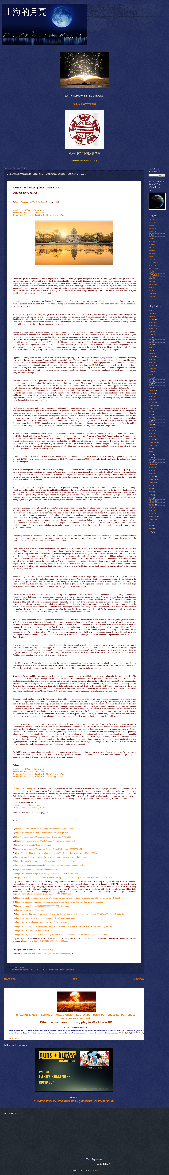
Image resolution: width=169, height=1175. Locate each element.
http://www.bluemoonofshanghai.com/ (31, 807)
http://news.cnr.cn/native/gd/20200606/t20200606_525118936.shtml (42, 906)
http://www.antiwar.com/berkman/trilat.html (33, 910)
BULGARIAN (153, 220)
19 (88, 459)
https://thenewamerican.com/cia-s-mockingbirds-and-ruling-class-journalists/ (45, 861)
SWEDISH (152, 293)
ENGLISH (52, 1101)
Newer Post (9, 979)
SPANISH (152, 290)
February (152, 316)
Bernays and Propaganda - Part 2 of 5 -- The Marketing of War (39, 215)
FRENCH (152, 238)
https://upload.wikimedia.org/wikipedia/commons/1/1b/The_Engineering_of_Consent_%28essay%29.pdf (57, 853)
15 (87, 420)
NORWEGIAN (153, 269)
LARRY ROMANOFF (56, 970)
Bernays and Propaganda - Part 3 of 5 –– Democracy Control (38, 776)
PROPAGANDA (70, 970)
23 (104, 686)
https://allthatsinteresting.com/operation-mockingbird (36, 869)
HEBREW (152, 250)
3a (38, 314)
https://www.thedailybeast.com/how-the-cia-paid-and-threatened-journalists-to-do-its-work (50, 857)
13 (80, 420)
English (45, 970)
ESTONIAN (153, 232)
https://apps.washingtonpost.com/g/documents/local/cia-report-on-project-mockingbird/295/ (51, 865)
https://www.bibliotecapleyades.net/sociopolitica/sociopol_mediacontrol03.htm (47, 873)
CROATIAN (153, 229)
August (151, 335)
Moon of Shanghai (43, 954)
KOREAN (152, 260)
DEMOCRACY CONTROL (21, 970)
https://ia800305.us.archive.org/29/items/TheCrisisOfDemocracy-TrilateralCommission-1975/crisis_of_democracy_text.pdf (64, 926)
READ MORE (14, 1039)
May (150, 344)
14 (83, 420)
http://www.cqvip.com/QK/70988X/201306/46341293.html (45, 941)
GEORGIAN (153, 241)
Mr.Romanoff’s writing (22, 789)
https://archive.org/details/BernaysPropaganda (33, 845)
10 (20, 390)
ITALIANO (152, 253)
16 (61, 436)
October (151, 329)
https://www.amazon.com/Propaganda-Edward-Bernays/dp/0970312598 (43, 837)
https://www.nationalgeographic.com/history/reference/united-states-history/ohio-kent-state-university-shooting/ (59, 902)
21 (130, 584)
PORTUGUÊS (93, 1101)
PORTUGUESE (154, 275)
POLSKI (151, 272)
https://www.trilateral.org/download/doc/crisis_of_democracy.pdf (41, 922)
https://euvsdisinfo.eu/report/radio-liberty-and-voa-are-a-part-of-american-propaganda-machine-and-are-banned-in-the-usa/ (64, 877)
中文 (150, 300)
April (150, 310)
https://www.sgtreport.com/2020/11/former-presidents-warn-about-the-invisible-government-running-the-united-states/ (62, 934)
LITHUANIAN (153, 263)
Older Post (138, 979)
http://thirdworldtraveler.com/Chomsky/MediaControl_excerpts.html (42, 833)
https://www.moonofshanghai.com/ (26, 805)
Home (74, 979)
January (151, 319)
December (152, 322)
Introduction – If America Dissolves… (28, 210)
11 (32, 390)
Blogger (95, 1170)
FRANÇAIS (58, 1015)
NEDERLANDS (154, 266)
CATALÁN (152, 223)
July (150, 338)
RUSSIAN (108, 1101)
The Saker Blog (38, 202)
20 (91, 459)
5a (96, 365)
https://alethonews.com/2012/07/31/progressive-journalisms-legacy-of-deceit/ (45, 829)
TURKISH (152, 296)
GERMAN (152, 244)
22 (41, 634)
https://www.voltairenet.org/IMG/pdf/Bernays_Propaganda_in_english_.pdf (45, 841)
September (152, 332)
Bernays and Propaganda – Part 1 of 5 (28, 213)
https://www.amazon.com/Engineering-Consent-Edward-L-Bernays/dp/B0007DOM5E (48, 849)
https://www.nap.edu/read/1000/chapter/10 (32, 930)
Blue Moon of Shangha (61, 954)
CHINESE (39, 1101)
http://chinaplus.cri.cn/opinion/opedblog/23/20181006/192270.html (44, 894)
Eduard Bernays (36, 970)
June (150, 341)
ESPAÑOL (64, 1101)
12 (35, 390)
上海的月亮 (25, 13)
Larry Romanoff (22, 202)
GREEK (151, 247)
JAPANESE (153, 256)
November (152, 325)
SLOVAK (152, 287)
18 (51, 448)
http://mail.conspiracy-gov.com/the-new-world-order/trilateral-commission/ (45, 918)
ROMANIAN (153, 278)
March (151, 313)
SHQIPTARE (153, 284)
